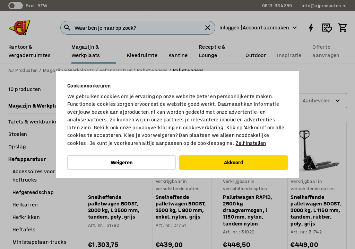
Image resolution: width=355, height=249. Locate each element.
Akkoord (233, 162)
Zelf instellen (251, 143)
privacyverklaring (154, 127)
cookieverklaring (203, 127)
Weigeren (122, 162)
